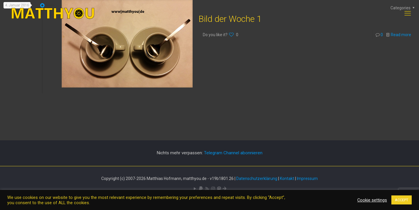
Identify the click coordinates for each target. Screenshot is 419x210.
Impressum (307, 178)
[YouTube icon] (195, 188)
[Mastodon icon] (219, 188)
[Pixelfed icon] (213, 188)
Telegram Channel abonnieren (233, 152)
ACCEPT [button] (401, 200)
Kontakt (287, 178)
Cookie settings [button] (372, 200)
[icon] (201, 188)
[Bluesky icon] (224, 188)
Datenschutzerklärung (256, 178)
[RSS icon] (207, 188)
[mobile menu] (408, 13)
